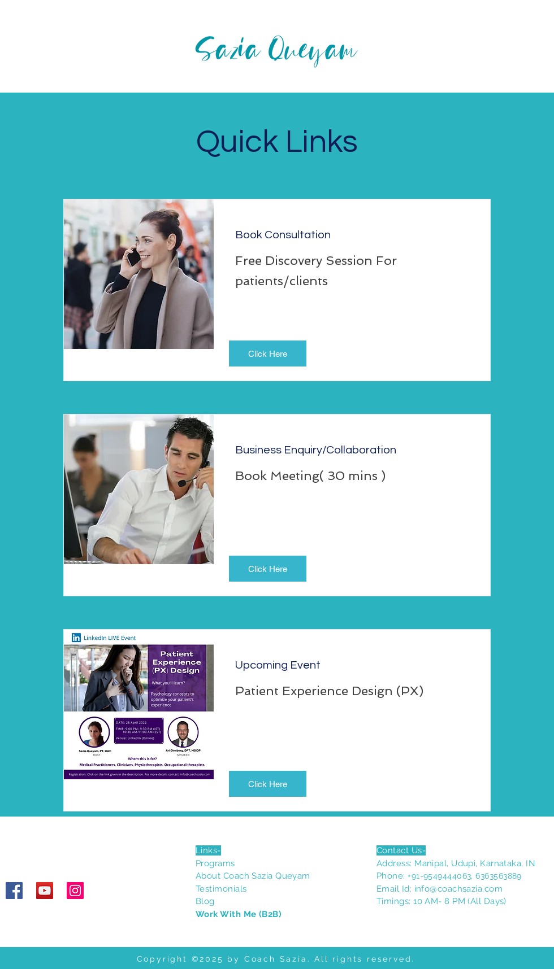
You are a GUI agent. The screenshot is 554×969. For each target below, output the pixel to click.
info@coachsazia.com (458, 889)
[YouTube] (44, 890)
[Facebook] (14, 890)
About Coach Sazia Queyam (253, 876)
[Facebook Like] (76, 846)
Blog (205, 901)
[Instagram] (75, 890)
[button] (267, 353)
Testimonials (221, 889)
